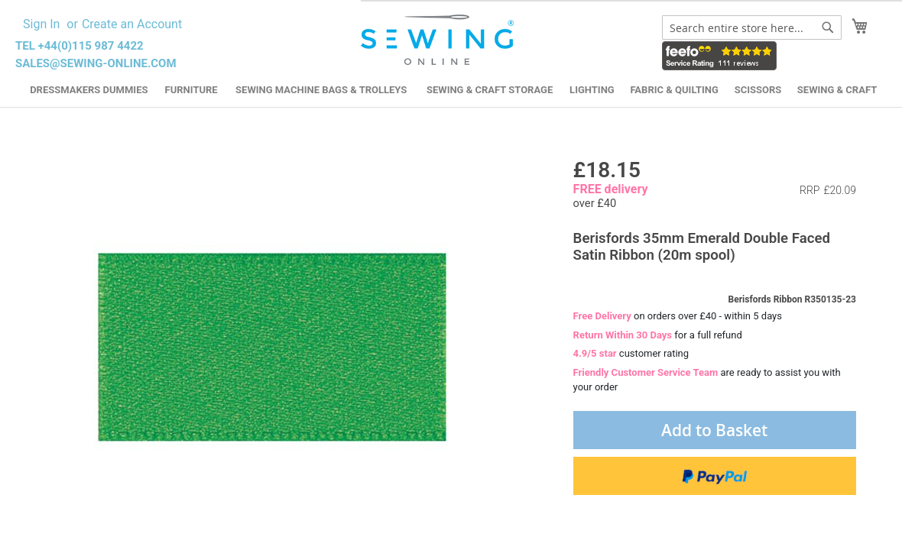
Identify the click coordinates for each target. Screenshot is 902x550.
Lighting (592, 89)
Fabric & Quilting (674, 89)
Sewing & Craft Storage (490, 89)
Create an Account (132, 24)
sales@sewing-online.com (96, 63)
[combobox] (752, 27)
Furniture (191, 89)
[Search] (828, 27)
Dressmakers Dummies (89, 89)
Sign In (41, 24)
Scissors (758, 89)
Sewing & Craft (837, 89)
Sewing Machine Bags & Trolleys (321, 89)
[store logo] (439, 40)
